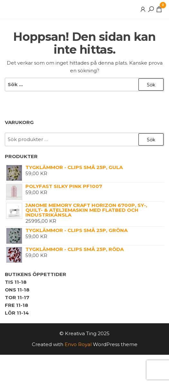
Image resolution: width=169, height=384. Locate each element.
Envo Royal (78, 344)
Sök (151, 140)
